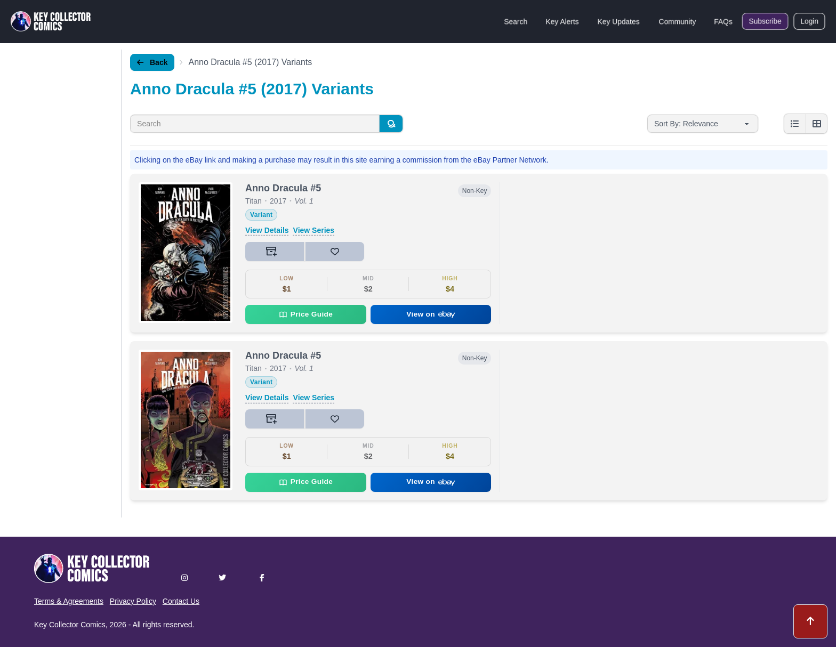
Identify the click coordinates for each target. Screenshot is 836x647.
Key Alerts (562, 21)
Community (677, 21)
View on (430, 314)
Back (152, 62)
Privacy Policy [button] (133, 601)
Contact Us (181, 601)
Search (515, 21)
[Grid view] (816, 123)
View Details (266, 230)
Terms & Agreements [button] (68, 601)
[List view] (795, 123)
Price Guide (306, 314)
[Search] (391, 123)
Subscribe (765, 21)
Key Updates (618, 21)
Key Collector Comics (70, 624)
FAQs (723, 21)
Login (809, 21)
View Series (314, 230)
